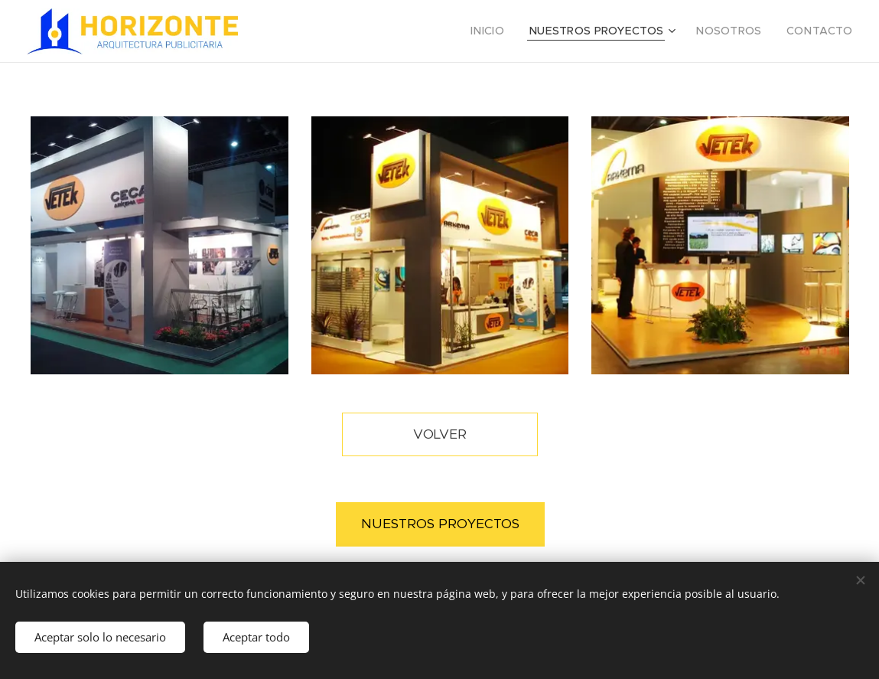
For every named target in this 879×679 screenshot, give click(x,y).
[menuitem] (516, 31)
